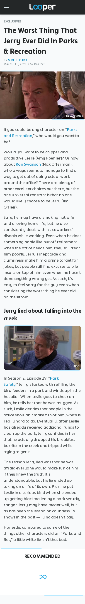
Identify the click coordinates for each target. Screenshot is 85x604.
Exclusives (13, 21)
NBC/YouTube (74, 115)
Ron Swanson (28, 164)
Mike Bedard (17, 60)
